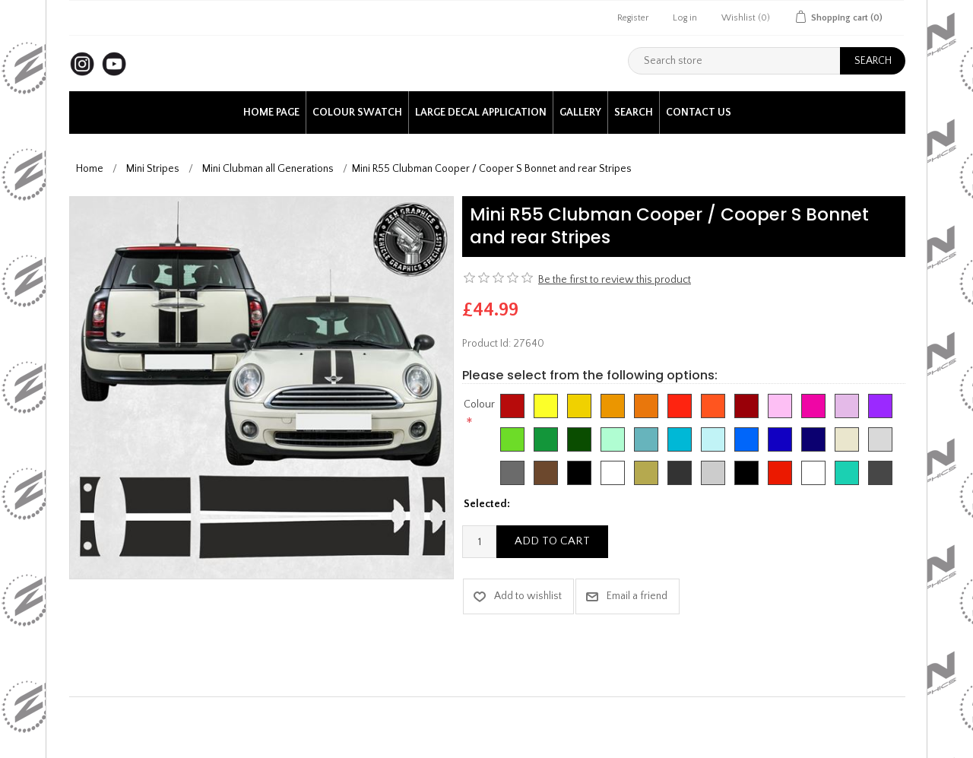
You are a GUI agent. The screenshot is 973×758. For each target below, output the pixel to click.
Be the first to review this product (614, 280)
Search (633, 112)
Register (632, 18)
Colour (479, 404)
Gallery (580, 112)
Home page (271, 112)
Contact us (698, 112)
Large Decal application (481, 112)
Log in (685, 18)
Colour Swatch (357, 112)
